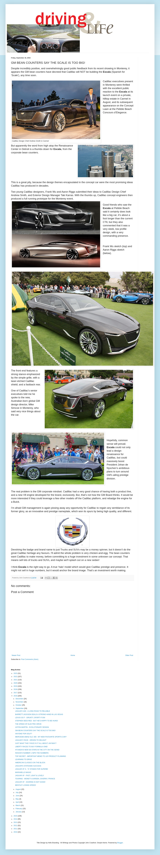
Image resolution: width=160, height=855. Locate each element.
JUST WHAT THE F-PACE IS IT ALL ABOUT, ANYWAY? (35, 743)
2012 (16, 825)
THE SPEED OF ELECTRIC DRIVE (28, 724)
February (19, 809)
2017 (16, 693)
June (18, 796)
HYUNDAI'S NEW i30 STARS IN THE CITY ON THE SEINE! (37, 750)
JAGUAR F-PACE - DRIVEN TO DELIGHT (30, 740)
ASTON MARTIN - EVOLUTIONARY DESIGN (32, 727)
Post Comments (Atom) (29, 659)
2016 (16, 696)
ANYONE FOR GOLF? (23, 734)
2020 (16, 683)
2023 (16, 673)
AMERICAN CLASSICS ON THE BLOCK (30, 763)
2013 (16, 822)
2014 (16, 819)
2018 (16, 689)
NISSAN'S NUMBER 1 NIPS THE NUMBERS (32, 753)
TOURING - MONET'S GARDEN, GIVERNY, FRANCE (35, 779)
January (19, 812)
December (20, 699)
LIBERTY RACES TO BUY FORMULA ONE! (31, 747)
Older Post (129, 655)
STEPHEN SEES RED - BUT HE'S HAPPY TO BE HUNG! (36, 721)
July (17, 792)
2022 (16, 677)
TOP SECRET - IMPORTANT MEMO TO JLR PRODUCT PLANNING (40, 756)
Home (73, 655)
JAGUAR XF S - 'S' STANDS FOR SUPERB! (31, 769)
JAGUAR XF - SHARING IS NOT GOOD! (30, 782)
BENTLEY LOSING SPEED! (25, 785)
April (17, 802)
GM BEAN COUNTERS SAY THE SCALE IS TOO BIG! (35, 731)
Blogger (120, 843)
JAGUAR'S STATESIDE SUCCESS (28, 766)
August (18, 789)
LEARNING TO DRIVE (23, 759)
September (20, 708)
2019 (16, 686)
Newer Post (16, 655)
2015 (16, 816)
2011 (16, 829)
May (17, 799)
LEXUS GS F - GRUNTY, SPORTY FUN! (30, 718)
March (18, 805)
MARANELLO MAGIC (23, 772)
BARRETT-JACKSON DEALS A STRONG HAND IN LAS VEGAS (39, 714)
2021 (16, 680)
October (19, 705)
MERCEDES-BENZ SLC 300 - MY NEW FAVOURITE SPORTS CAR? (40, 737)
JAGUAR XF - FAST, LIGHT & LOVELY (29, 776)
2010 (16, 832)
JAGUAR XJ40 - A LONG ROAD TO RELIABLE (32, 711)
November (20, 702)
